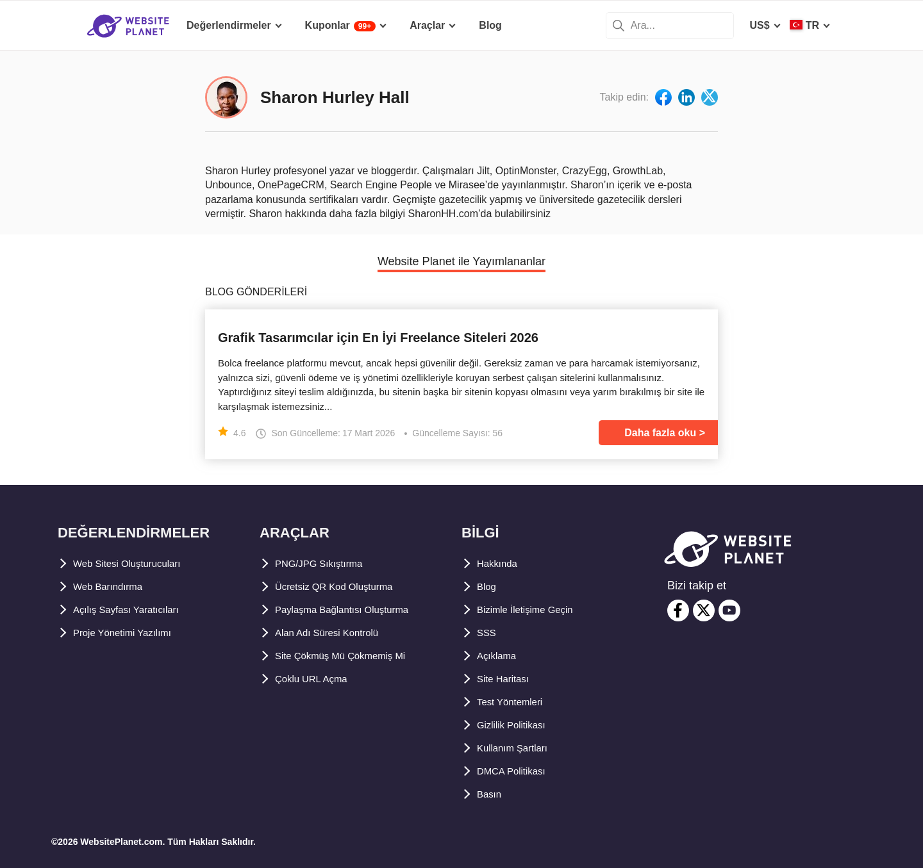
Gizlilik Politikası (517, 724)
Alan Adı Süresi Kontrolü (335, 632)
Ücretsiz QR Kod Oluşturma (342, 586)
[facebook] (678, 610)
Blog (488, 586)
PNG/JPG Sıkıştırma (323, 563)
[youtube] (729, 610)
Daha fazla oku (660, 432)
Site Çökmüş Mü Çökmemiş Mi (349, 655)
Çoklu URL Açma (316, 678)
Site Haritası (506, 678)
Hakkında (499, 563)
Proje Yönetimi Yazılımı (129, 632)
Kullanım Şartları (517, 747)
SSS (487, 632)
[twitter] (704, 610)
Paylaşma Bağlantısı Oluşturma (351, 609)
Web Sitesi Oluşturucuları (135, 563)
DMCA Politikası (516, 771)
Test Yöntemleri (515, 701)
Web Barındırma (112, 586)
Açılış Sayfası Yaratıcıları (133, 609)
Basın (491, 794)
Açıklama (499, 655)
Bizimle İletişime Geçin (532, 609)
